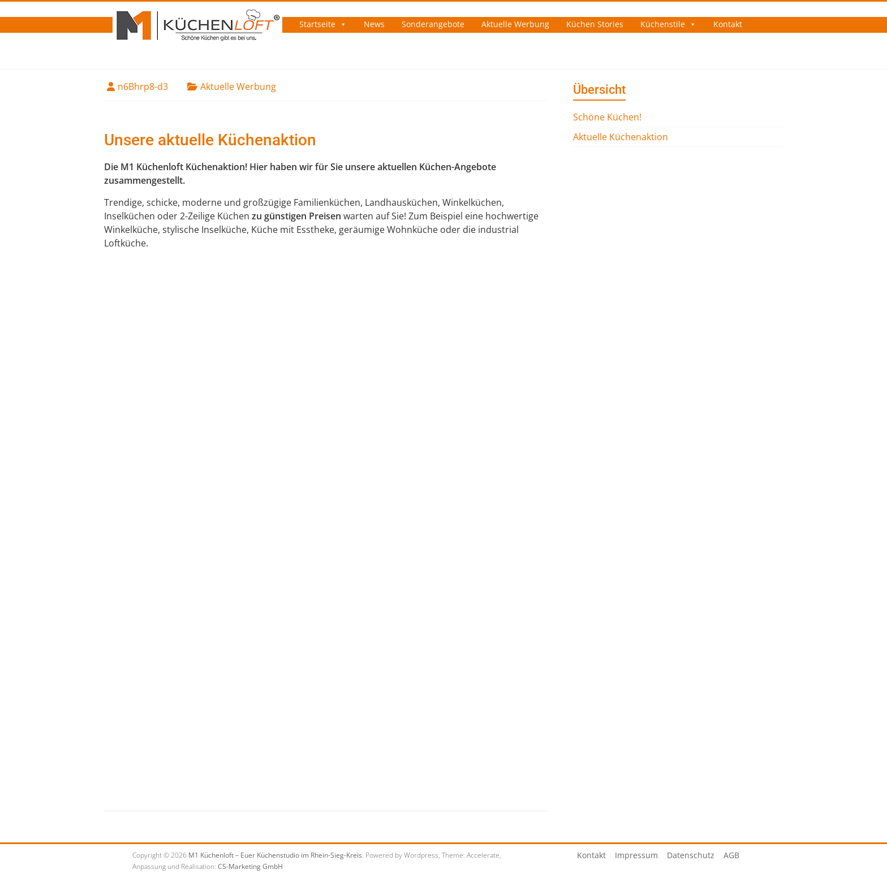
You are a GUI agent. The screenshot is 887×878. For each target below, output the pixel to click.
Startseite (317, 24)
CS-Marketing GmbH (250, 866)
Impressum (636, 855)
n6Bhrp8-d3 (143, 86)
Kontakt (727, 24)
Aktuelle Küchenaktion (620, 137)
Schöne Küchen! (607, 117)
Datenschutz (690, 855)
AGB (731, 855)
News (374, 24)
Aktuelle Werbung (515, 24)
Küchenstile (662, 24)
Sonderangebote (433, 24)
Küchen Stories (594, 24)
